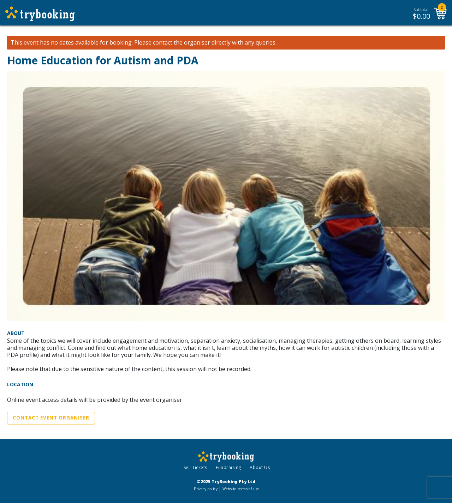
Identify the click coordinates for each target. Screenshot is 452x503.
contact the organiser (181, 42)
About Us (260, 467)
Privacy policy (206, 488)
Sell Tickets (195, 467)
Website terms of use (240, 488)
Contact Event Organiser (51, 418)
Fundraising (228, 467)
